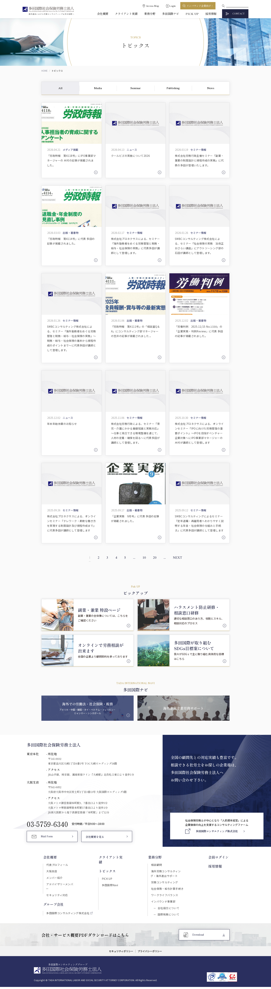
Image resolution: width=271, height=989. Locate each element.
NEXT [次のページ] (179, 558)
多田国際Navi (109, 880)
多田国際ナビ (170, 14)
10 (144, 558)
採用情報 (211, 14)
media (98, 88)
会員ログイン (219, 857)
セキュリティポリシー (121, 953)
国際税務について (168, 916)
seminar (135, 88)
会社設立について (168, 910)
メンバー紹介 (54, 878)
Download (198, 937)
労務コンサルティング (164, 883)
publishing (173, 88)
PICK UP (192, 14)
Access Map (152, 5)
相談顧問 (156, 865)
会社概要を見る (95, 838)
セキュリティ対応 (56, 892)
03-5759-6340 (47, 824)
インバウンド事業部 (163, 903)
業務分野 (149, 14)
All (60, 88)
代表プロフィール (57, 865)
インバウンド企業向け (199, 6)
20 (155, 558)
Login (172, 5)
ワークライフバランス (165, 896)
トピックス (106, 866)
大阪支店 (51, 872)
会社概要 (102, 14)
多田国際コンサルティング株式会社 (67, 910)
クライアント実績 (126, 14)
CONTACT (238, 13)
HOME (44, 70)
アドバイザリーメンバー (61, 885)
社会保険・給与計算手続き (167, 890)
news (210, 88)
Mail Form (47, 837)
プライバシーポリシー (150, 953)
